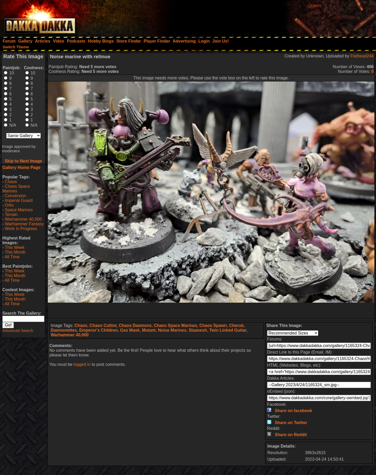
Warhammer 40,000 (23, 219)
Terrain (11, 214)
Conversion (15, 195)
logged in (82, 364)
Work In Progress (21, 228)
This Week (14, 247)
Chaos (11, 181)
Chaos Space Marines (16, 188)
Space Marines (19, 210)
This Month (15, 252)
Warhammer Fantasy (24, 224)
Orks (9, 205)
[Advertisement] (306, 17)
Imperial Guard (19, 200)
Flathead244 (362, 56)
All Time (12, 257)
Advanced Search (17, 330)
